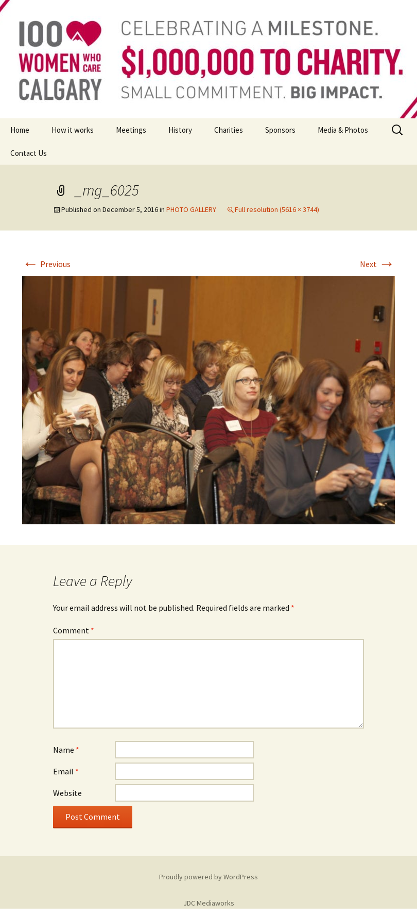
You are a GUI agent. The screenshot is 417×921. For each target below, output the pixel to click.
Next (377, 264)
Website (67, 793)
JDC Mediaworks (208, 903)
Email (66, 771)
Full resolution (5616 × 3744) (277, 209)
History (180, 130)
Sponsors (280, 130)
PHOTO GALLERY (191, 209)
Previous (46, 264)
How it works (72, 130)
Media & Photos (343, 130)
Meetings (131, 130)
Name (66, 750)
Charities (228, 130)
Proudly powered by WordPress (208, 876)
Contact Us (28, 153)
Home (19, 130)
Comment (73, 630)
